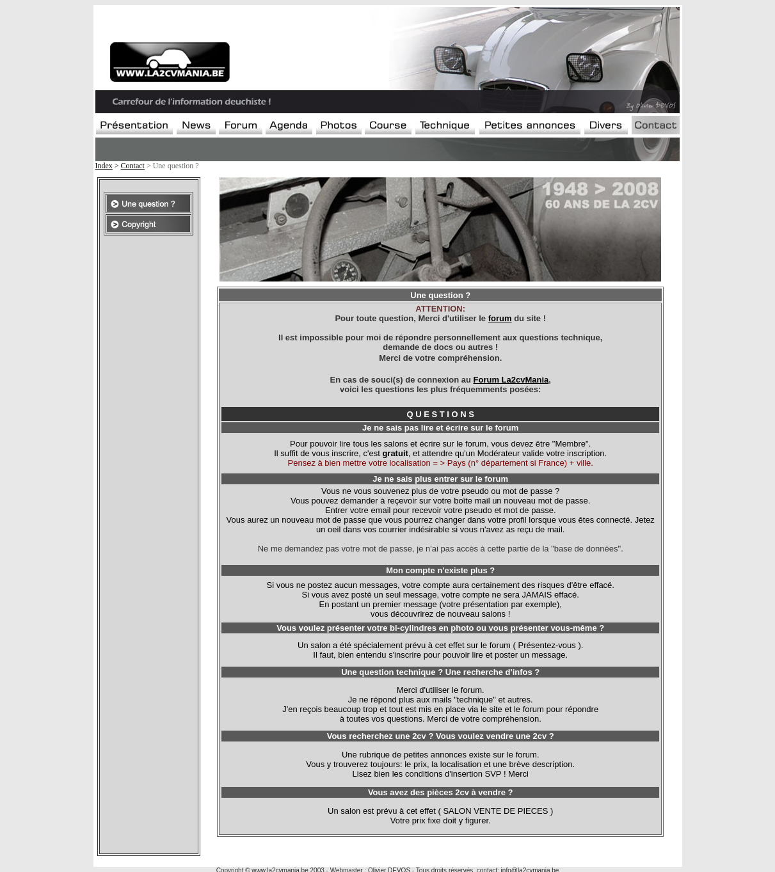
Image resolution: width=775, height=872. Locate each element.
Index (104, 165)
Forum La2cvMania (511, 379)
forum (500, 318)
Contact (133, 165)
